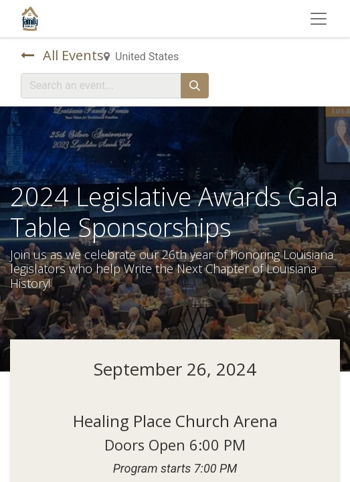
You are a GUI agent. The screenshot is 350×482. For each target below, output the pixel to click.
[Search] (195, 85)
